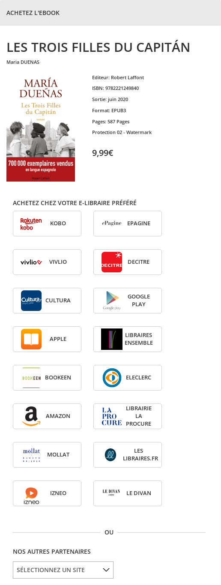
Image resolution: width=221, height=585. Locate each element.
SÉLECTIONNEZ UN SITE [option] (51, 570)
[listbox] (63, 570)
